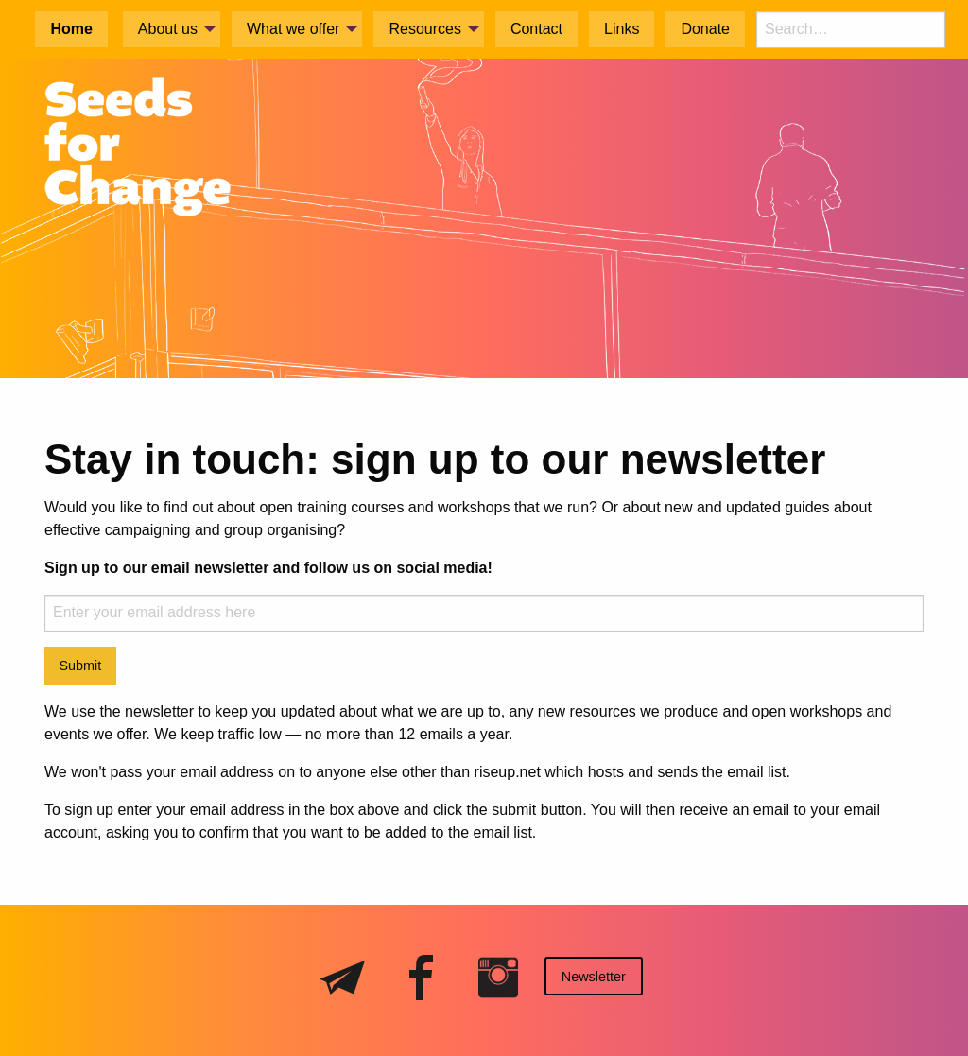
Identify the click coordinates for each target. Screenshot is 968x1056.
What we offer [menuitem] (293, 29)
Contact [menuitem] (536, 29)
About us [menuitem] (168, 29)
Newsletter (594, 976)
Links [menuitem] (621, 29)
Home (71, 29)
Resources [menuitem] (424, 29)
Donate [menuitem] (705, 29)
